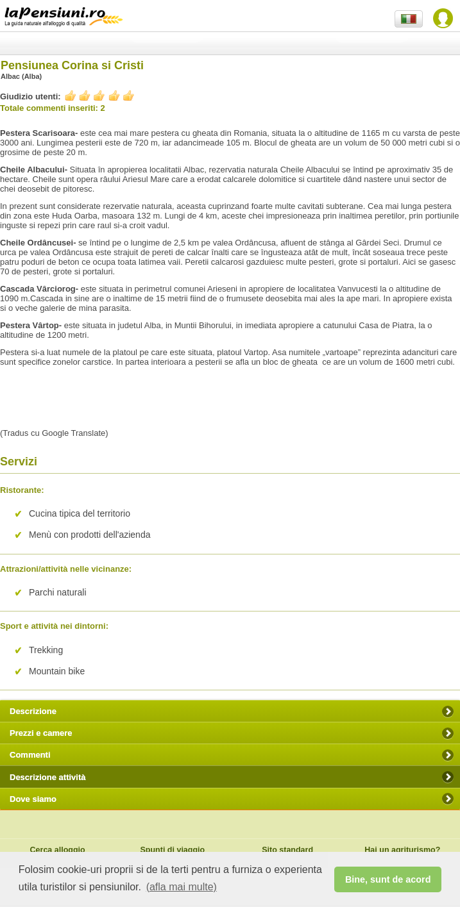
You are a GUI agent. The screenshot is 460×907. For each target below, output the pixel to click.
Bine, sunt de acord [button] (388, 879)
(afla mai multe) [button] (181, 886)
